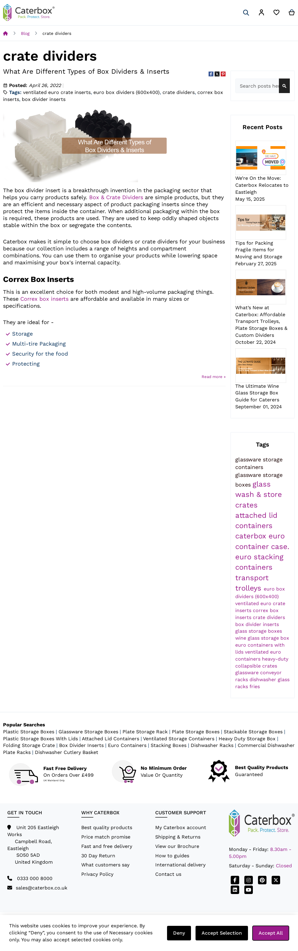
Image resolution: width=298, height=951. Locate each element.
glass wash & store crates (258, 494)
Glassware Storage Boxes (88, 732)
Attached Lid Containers (110, 739)
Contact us (168, 874)
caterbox (252, 536)
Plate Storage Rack (145, 732)
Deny (179, 933)
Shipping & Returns (177, 837)
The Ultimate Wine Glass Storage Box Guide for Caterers (257, 393)
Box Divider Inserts (81, 745)
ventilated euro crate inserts (57, 92)
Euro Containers (127, 745)
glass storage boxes (258, 631)
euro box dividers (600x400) (126, 92)
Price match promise (105, 837)
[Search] (246, 13)
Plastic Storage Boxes (28, 732)
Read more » (214, 376)
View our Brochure (177, 846)
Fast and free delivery (106, 846)
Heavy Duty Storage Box (247, 739)
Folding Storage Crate (29, 745)
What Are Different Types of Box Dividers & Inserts (86, 71)
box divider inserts (43, 99)
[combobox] (262, 86)
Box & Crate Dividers (116, 197)
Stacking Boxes (168, 745)
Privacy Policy (97, 874)
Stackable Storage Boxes (253, 732)
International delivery (180, 865)
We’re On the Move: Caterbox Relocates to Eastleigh (262, 185)
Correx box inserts (44, 299)
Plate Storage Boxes (195, 732)
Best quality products (106, 827)
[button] (261, 13)
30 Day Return (98, 856)
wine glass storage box (262, 638)
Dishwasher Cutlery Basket (66, 752)
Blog (25, 33)
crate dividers (178, 92)
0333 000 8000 (34, 878)
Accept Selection (222, 933)
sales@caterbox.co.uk (41, 888)
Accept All (271, 933)
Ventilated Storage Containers (178, 739)
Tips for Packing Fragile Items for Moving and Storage (258, 250)
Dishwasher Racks (212, 745)
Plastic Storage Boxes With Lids (40, 739)
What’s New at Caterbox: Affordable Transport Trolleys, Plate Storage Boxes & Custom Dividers (261, 321)
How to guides (172, 856)
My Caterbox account (180, 827)
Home (5, 33)
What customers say (105, 865)
